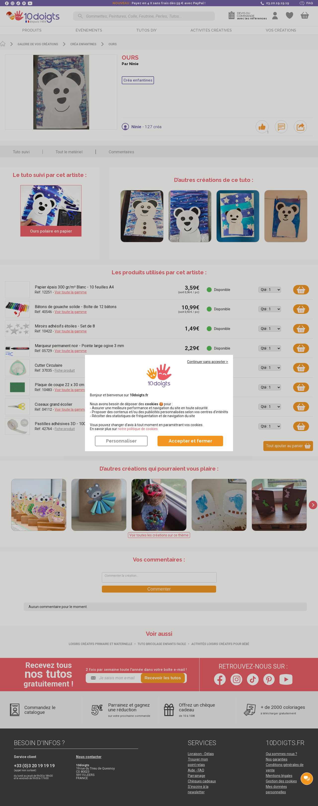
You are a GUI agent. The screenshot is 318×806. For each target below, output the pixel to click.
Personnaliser (121, 440)
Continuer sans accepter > (207, 362)
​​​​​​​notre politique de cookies (138, 429)
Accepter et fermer (190, 440)
